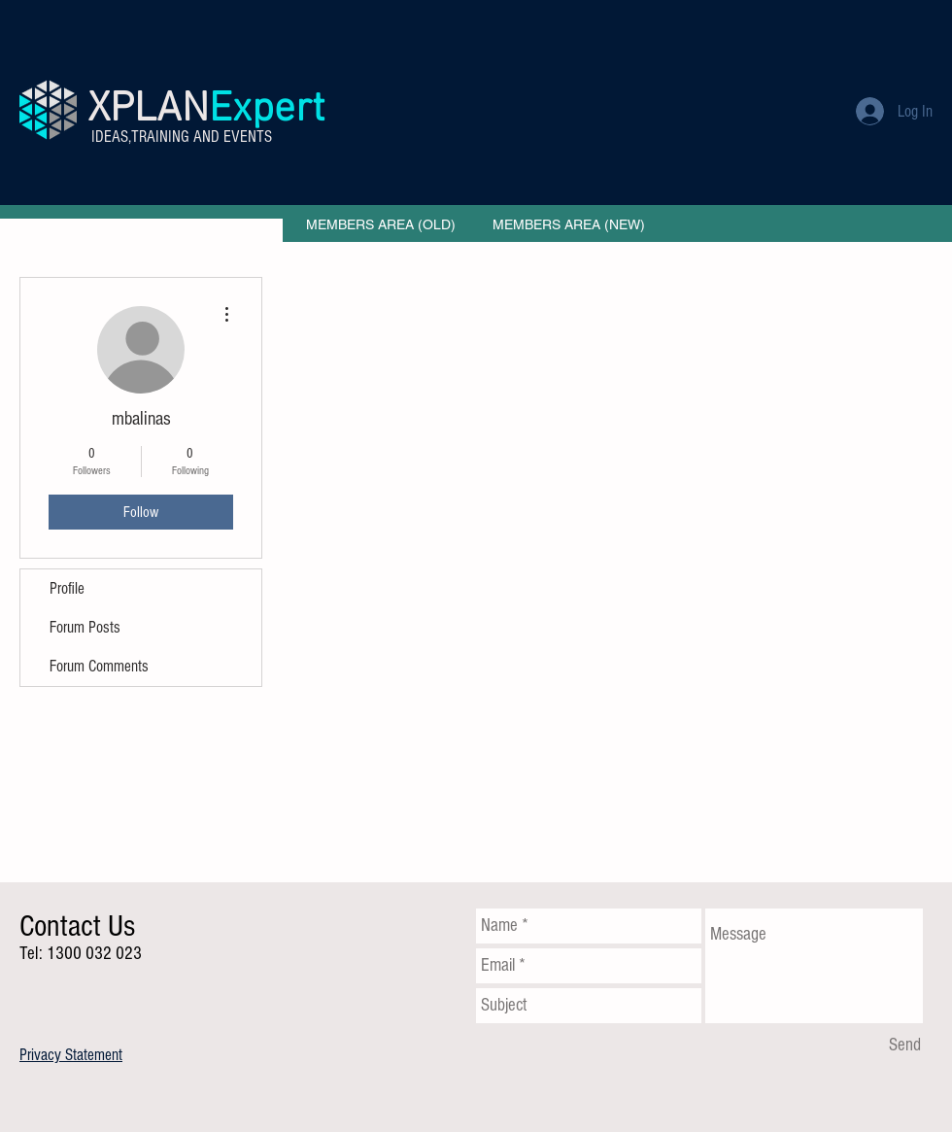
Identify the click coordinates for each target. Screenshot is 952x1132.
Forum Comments (99, 666)
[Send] (905, 1045)
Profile (67, 588)
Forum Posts (85, 627)
